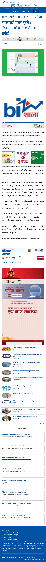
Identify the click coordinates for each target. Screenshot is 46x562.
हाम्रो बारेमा (5, 558)
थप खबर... (42, 423)
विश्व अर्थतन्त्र (15, 11)
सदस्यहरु (22, 558)
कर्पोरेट (31, 9)
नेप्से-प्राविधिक (5, 43)
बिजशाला (3, 122)
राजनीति (26, 9)
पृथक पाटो (30, 11)
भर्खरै (36, 11)
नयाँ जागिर (7, 11)
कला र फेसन (23, 11)
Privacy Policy (14, 558)
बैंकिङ (13, 9)
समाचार (7, 9)
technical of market (6, 254)
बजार (20, 9)
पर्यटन (36, 9)
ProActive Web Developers (37, 559)
